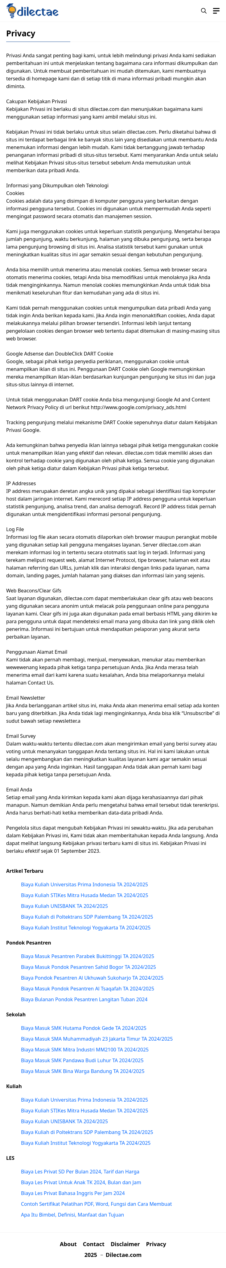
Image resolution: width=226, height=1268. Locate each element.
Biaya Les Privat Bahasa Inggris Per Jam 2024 (73, 1193)
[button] (204, 10)
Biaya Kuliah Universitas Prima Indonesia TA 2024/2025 (84, 884)
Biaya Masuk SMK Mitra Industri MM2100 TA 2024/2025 (85, 1049)
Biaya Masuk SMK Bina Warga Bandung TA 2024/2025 (83, 1071)
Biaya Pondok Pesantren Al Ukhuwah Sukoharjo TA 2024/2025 (92, 977)
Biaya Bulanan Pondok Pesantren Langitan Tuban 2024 (84, 999)
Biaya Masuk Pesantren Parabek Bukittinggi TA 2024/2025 (87, 956)
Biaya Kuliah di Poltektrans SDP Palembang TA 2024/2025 (87, 916)
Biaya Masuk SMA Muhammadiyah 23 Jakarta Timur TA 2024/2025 (97, 1038)
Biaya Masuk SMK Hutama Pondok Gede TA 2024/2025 (83, 1028)
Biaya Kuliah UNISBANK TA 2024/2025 (64, 906)
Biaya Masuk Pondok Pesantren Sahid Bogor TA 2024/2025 (88, 967)
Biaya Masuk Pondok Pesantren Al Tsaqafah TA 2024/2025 (87, 988)
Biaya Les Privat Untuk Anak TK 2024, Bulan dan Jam (81, 1182)
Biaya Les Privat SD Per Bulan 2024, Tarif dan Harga (80, 1171)
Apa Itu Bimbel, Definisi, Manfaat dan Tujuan (72, 1214)
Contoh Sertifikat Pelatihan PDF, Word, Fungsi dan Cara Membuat (96, 1204)
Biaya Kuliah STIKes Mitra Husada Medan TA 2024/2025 (84, 895)
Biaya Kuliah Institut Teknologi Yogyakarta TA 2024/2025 (85, 927)
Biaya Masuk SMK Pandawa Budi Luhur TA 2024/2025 (82, 1060)
